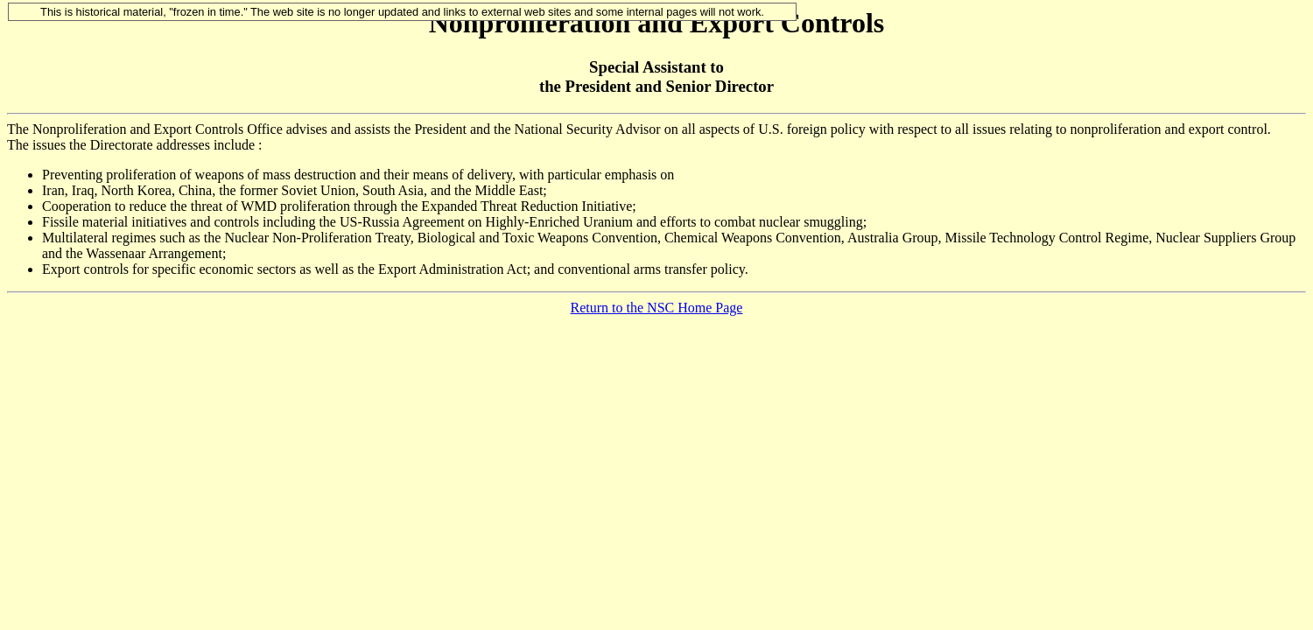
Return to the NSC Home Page (657, 307)
